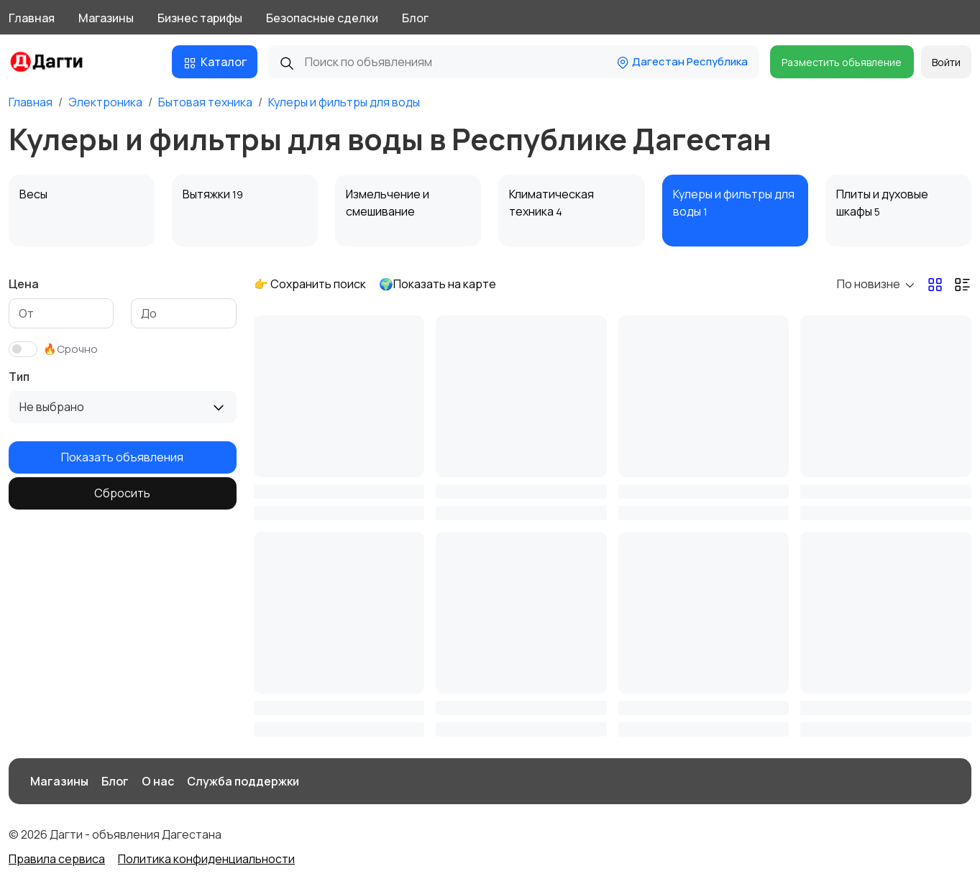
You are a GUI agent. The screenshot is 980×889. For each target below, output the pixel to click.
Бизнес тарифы (199, 18)
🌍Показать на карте (437, 284)
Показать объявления (122, 457)
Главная (32, 18)
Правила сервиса (57, 859)
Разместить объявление (842, 62)
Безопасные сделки (322, 18)
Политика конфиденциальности (206, 859)
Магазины (106, 18)
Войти (946, 62)
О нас (158, 781)
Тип (19, 376)
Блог (415, 18)
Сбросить (122, 493)
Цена (24, 284)
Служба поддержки (243, 781)
